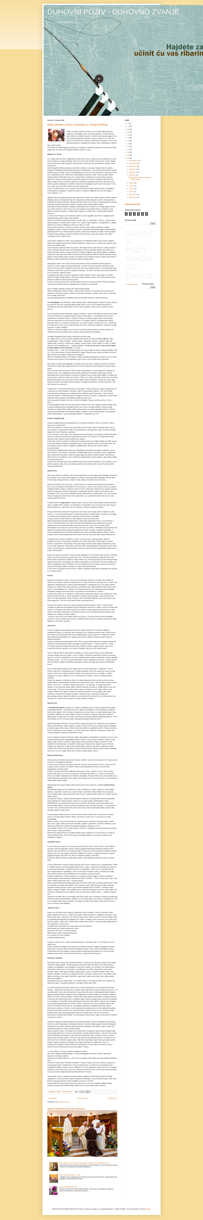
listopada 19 (133, 169)
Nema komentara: (67, 1091)
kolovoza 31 (133, 194)
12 (128, 146)
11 (128, 149)
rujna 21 (132, 186)
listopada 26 (133, 166)
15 (128, 138)
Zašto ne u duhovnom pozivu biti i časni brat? (66, 1109)
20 (128, 123)
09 (128, 155)
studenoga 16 (133, 160)
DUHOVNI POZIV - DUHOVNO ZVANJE (113, 12)
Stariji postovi (112, 1098)
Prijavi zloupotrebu (132, 204)
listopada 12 (133, 172)
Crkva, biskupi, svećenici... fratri (69, 1175)
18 (128, 129)
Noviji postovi (52, 1098)
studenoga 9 (133, 163)
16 (128, 135)
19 (128, 126)
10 (128, 152)
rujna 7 (131, 191)
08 (128, 158)
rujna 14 (132, 189)
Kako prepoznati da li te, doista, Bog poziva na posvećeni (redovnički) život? (84, 1163)
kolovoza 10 (133, 197)
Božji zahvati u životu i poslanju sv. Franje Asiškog (77, 124)
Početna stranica (82, 1098)
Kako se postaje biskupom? (68, 1187)
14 (128, 141)
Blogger (148, 1209)
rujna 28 (132, 183)
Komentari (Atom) (63, 1102)
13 (128, 144)
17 (128, 132)
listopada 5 (132, 175)
